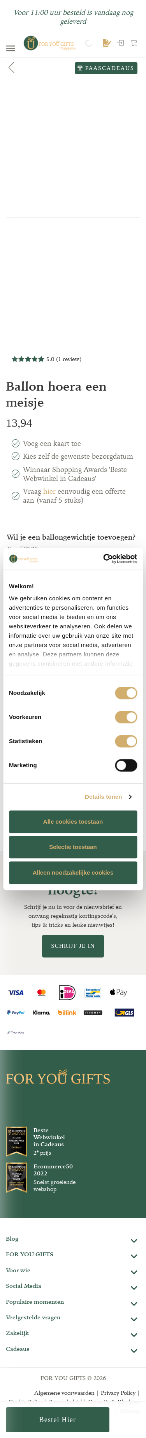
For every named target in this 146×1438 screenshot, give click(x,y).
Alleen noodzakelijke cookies (73, 872)
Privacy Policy (118, 1392)
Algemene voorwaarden (64, 1392)
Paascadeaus (105, 68)
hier (49, 491)
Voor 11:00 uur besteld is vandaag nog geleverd (73, 17)
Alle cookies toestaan (73, 821)
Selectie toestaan (73, 847)
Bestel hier (57, 1420)
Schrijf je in (73, 946)
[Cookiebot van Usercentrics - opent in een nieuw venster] (104, 559)
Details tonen (103, 796)
